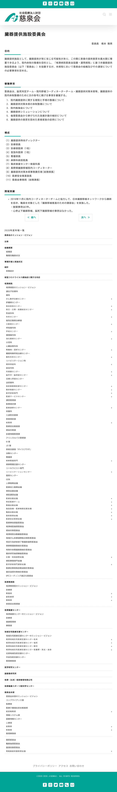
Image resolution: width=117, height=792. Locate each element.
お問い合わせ (77, 766)
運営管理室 (11, 400)
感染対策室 (11, 430)
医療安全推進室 (13, 426)
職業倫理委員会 (13, 743)
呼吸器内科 (11, 328)
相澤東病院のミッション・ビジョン (22, 586)
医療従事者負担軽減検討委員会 (20, 568)
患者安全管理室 (13, 604)
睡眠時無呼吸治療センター (18, 353)
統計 (7, 267)
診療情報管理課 (13, 434)
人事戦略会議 (12, 483)
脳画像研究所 (10, 673)
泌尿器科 (10, 382)
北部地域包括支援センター (18, 653)
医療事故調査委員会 (15, 522)
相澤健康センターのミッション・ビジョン (25, 614)
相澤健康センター (12, 610)
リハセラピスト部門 (15, 468)
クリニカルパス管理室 (16, 438)
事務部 (9, 625)
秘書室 (9, 704)
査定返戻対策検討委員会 (17, 572)
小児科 (9, 342)
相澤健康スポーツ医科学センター (19, 686)
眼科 (8, 295)
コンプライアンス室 (15, 700)
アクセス (63, 766)
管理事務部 (11, 661)
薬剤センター (12, 475)
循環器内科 (11, 335)
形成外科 (10, 313)
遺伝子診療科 (12, 291)
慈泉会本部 (9, 692)
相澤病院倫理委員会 (15, 526)
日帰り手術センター (15, 379)
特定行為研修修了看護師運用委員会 (22, 542)
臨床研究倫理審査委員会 (17, 553)
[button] (59, 299)
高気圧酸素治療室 (14, 320)
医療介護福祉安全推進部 (17, 708)
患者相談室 (11, 419)
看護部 (9, 457)
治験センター (12, 453)
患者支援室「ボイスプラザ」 (19, 449)
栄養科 (9, 411)
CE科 (8, 479)
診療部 (9, 590)
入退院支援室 (12, 415)
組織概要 (8, 248)
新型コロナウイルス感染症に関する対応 (22, 277)
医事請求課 (11, 404)
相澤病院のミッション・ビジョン (21, 287)
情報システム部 (13, 715)
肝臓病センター (13, 302)
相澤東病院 (9, 582)
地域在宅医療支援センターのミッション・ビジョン (29, 636)
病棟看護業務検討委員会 (17, 546)
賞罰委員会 (11, 740)
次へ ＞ (85, 217)
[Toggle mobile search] (104, 14)
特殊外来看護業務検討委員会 (19, 550)
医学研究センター (12, 667)
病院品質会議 (12, 491)
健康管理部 (11, 622)
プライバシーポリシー (45, 766)
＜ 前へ (31, 217)
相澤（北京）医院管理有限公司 (18, 680)
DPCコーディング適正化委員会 (19, 576)
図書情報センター (14, 719)
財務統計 (10, 271)
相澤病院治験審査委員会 (17, 534)
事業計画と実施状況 (13, 262)
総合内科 (10, 368)
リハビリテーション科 (16, 361)
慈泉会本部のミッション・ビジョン (22, 696)
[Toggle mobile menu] (110, 14)
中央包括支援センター (16, 657)
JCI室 (8, 445)
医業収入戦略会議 (14, 487)
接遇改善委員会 (13, 747)
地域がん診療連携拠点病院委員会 (21, 538)
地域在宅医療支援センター (16, 632)
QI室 (8, 441)
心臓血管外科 (12, 346)
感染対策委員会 (13, 530)
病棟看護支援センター (16, 464)
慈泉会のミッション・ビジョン (18, 235)
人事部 (9, 723)
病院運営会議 (12, 495)
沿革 (7, 241)
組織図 (9, 252)
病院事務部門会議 (14, 561)
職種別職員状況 (13, 255)
